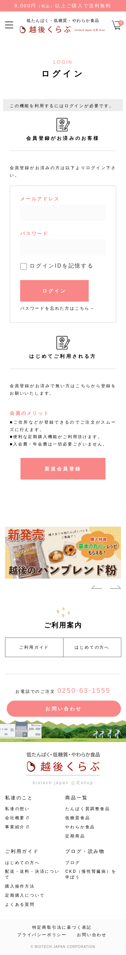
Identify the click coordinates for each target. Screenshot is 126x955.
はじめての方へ (92, 647)
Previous (96, 588)
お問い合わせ (63, 708)
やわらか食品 (80, 827)
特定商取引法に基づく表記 (62, 927)
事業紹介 (15, 827)
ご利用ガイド (34, 647)
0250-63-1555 (84, 690)
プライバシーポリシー (42, 934)
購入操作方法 (20, 886)
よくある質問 (20, 904)
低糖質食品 (77, 817)
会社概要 (15, 817)
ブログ (72, 862)
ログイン (54, 291)
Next (115, 588)
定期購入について (25, 895)
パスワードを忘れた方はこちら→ (57, 308)
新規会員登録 (63, 468)
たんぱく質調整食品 (87, 808)
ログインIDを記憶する (62, 266)
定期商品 (75, 836)
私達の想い (17, 808)
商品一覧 (76, 797)
